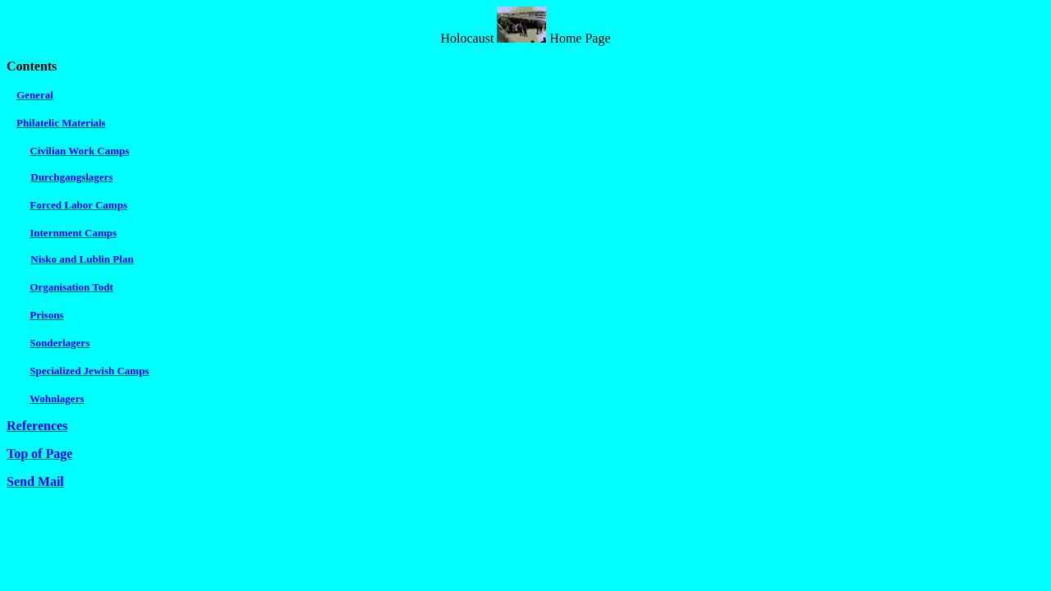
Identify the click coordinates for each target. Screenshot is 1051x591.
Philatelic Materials (61, 123)
